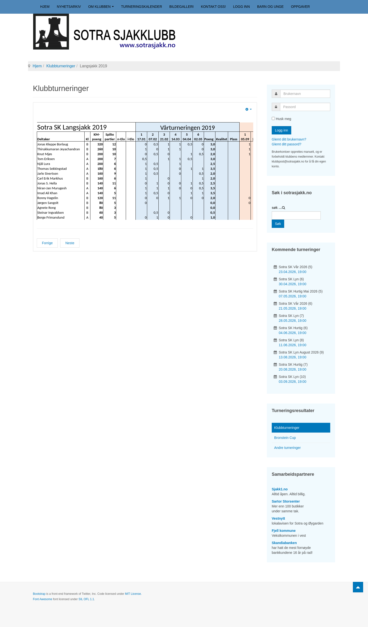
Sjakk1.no (280, 489)
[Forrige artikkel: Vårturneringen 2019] (47, 243)
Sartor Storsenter (286, 501)
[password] (305, 107)
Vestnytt (278, 518)
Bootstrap (39, 594)
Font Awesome (42, 599)
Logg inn (241, 7)
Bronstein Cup (285, 438)
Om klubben (101, 7)
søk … (277, 208)
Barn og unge (270, 7)
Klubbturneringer (60, 66)
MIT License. (133, 594)
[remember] (273, 118)
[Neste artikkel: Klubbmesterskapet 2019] (69, 243)
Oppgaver (300, 7)
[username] (305, 94)
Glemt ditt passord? (286, 144)
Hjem (44, 7)
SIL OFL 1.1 (86, 599)
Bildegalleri (181, 7)
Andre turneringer (287, 448)
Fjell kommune (284, 531)
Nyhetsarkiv (69, 7)
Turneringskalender (141, 7)
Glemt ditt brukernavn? (289, 139)
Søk (278, 224)
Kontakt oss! (213, 7)
